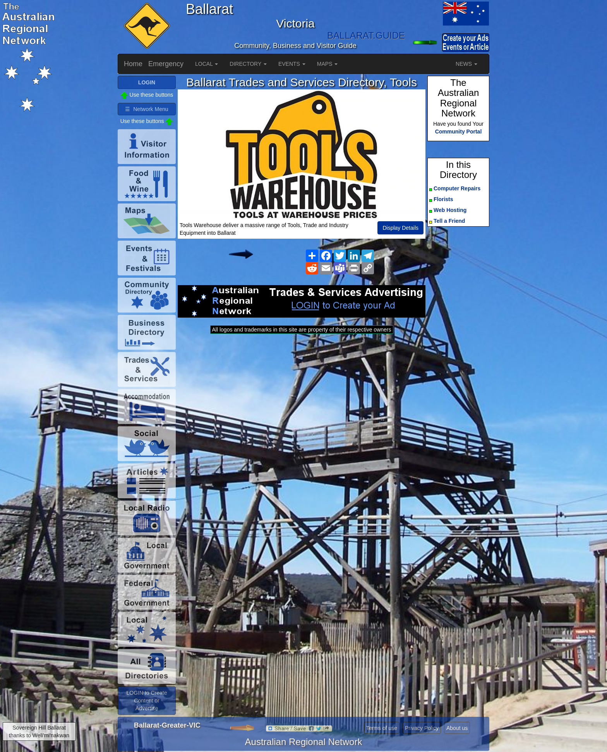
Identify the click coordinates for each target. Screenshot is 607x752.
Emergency (165, 64)
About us (457, 728)
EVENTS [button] (291, 64)
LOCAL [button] (206, 64)
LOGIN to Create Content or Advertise (146, 700)
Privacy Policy (422, 728)
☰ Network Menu (146, 109)
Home (133, 64)
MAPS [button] (327, 64)
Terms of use (381, 728)
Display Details (400, 228)
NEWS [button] (466, 64)
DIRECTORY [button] (248, 64)
